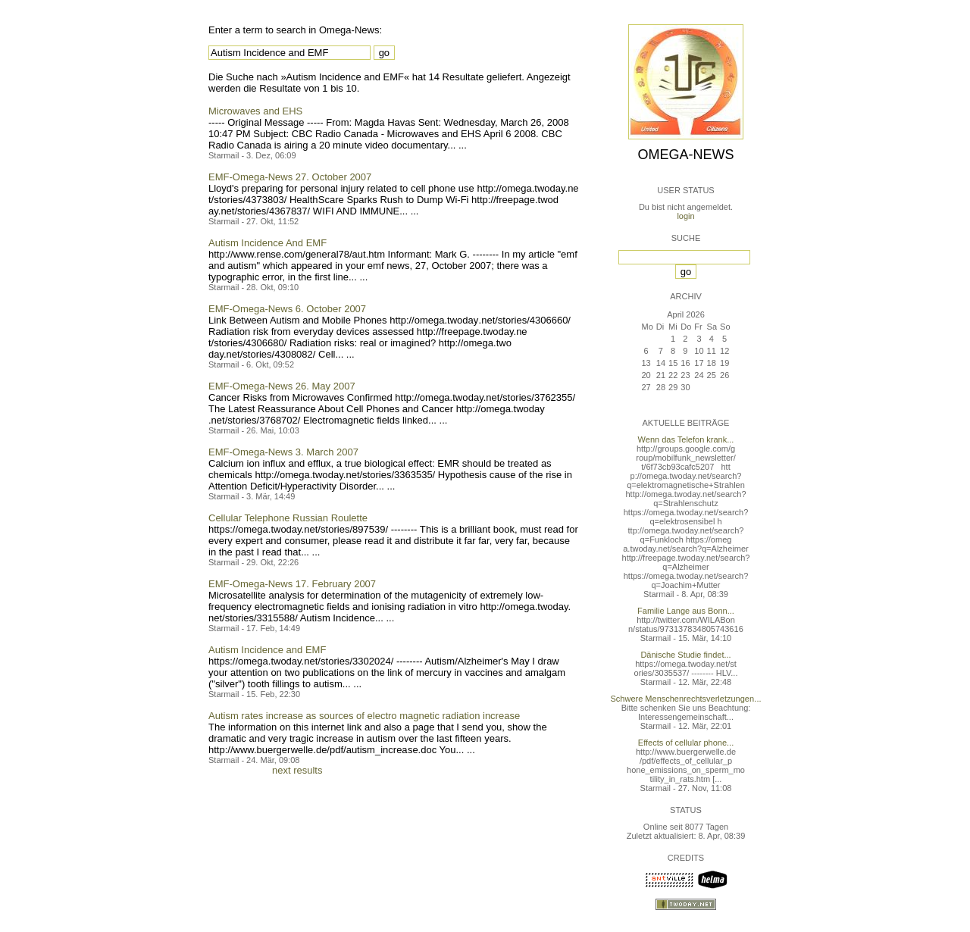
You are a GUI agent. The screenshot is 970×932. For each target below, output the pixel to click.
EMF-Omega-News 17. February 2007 (292, 584)
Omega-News (685, 154)
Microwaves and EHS (255, 111)
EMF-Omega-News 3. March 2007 (283, 452)
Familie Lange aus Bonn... (685, 610)
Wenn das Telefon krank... (686, 439)
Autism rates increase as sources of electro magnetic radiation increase (364, 715)
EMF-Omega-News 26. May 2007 (281, 386)
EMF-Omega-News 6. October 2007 (287, 308)
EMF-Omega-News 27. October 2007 (289, 177)
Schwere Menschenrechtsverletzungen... (686, 698)
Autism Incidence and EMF (267, 649)
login (685, 215)
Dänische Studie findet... (685, 654)
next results (297, 770)
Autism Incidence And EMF (267, 243)
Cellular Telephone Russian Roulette (288, 518)
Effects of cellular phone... (686, 742)
